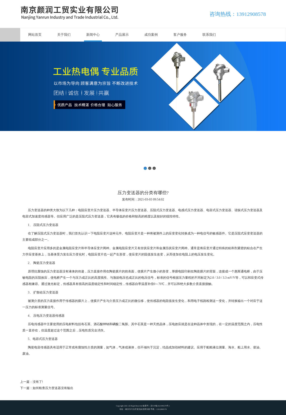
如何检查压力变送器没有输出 (53, 388)
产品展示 (122, 34)
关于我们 (64, 34)
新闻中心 (93, 34)
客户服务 (180, 34)
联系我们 (209, 34)
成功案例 (151, 34)
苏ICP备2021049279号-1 (152, 406)
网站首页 (35, 34)
